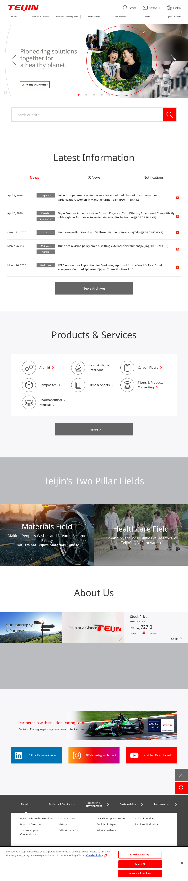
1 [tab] (78, 95)
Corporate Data (67, 818)
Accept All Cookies (140, 875)
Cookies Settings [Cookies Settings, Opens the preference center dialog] (140, 856)
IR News (94, 178)
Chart (174, 638)
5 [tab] (109, 95)
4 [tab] (102, 95)
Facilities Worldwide (146, 824)
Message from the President (36, 818)
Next (174, 60)
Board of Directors (30, 824)
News (34, 178)
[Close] (182, 865)
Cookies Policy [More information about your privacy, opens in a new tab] (94, 856)
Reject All (140, 865)
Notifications (154, 178)
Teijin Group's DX (68, 830)
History (63, 824)
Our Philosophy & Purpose (112, 818)
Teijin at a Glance (106, 830)
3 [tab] (94, 95)
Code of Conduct (144, 818)
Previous (14, 60)
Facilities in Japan (107, 824)
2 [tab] (86, 95)
